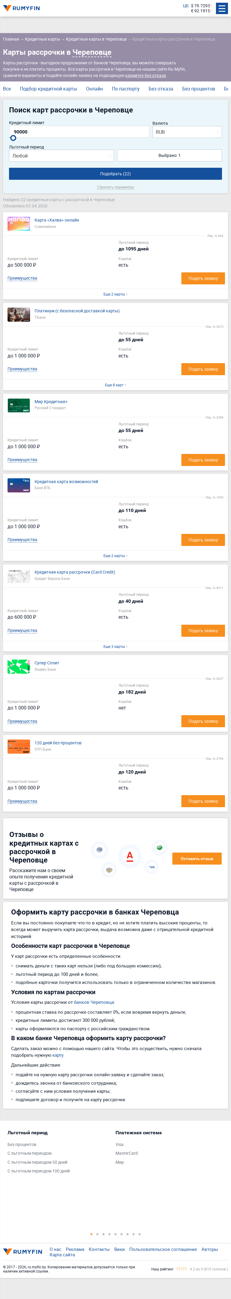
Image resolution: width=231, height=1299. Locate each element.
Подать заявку (203, 278)
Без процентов (198, 88)
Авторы (210, 1249)
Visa (120, 1144)
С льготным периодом (29, 1153)
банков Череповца (94, 1002)
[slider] (13, 138)
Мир (120, 1162)
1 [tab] (91, 1234)
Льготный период (26, 147)
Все (7, 88)
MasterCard (127, 1153)
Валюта (160, 123)
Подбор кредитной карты (48, 88)
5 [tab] (115, 1234)
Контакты (99, 1249)
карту (57, 1055)
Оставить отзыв (197, 858)
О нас (55, 1249)
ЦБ (186, 5)
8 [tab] (134, 1234)
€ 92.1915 (200, 11)
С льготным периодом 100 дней (39, 1171)
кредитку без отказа (145, 75)
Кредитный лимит (27, 122)
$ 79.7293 (200, 5)
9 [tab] (140, 1234)
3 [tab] (103, 1234)
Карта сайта (62, 1254)
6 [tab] (122, 1234)
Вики (119, 1249)
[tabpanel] (58, 1153)
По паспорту (126, 88)
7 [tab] (128, 1234)
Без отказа (161, 88)
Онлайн (94, 88)
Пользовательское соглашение (163, 1249)
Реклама (75, 1249)
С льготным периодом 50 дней (37, 1162)
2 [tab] (97, 1234)
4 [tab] (109, 1234)
